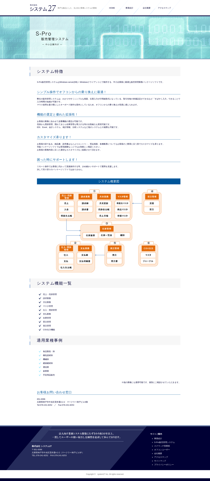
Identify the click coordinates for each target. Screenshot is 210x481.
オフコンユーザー (162, 450)
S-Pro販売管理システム (164, 442)
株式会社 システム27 (42, 446)
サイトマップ (160, 461)
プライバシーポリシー (164, 464)
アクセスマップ (164, 8)
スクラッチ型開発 (162, 446)
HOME (112, 8)
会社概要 (147, 8)
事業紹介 (129, 8)
